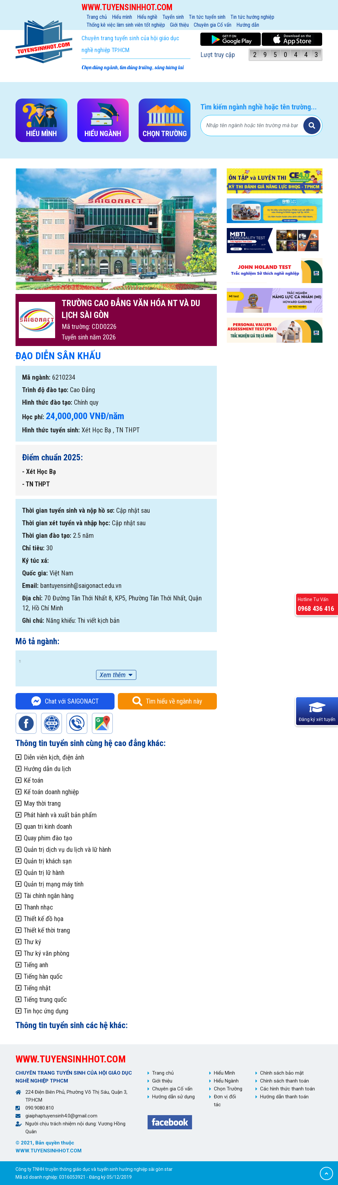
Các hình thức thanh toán (287, 1089)
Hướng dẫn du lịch (47, 769)
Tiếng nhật (37, 988)
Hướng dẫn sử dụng (173, 1097)
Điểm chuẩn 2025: (52, 457)
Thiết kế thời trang (47, 930)
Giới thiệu (179, 25)
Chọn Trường (228, 1089)
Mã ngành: (36, 377)
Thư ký (32, 942)
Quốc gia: (35, 573)
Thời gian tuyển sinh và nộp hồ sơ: (68, 510)
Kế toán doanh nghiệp (51, 792)
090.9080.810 (39, 1108)
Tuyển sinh (173, 17)
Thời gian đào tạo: (46, 535)
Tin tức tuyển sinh (207, 17)
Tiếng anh (36, 965)
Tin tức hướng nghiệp (252, 17)
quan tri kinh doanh (48, 826)
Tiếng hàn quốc (43, 976)
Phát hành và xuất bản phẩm (60, 815)
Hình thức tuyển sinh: (51, 430)
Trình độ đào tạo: (45, 390)
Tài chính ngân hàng (49, 896)
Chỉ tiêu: (33, 548)
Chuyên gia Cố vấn (212, 25)
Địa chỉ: (32, 598)
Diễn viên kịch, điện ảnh (54, 757)
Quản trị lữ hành (44, 873)
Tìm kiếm (312, 125)
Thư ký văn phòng (46, 953)
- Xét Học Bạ (39, 472)
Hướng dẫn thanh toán (284, 1097)
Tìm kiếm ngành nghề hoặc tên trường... (258, 107)
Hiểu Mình (224, 1073)
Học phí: (33, 417)
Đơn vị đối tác (225, 1101)
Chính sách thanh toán (284, 1081)
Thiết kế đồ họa (43, 919)
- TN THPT (36, 484)
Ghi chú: (33, 620)
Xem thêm (113, 675)
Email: (30, 586)
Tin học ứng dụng (46, 1011)
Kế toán (33, 780)
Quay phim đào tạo (48, 838)
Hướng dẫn (247, 25)
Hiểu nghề (147, 17)
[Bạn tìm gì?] (252, 125)
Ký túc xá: (35, 560)
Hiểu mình (122, 17)
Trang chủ (96, 17)
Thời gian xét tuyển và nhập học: (66, 523)
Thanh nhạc (38, 907)
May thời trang (42, 803)
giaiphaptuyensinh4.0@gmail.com (61, 1116)
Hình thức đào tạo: (47, 402)
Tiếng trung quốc (45, 999)
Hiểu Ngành (226, 1081)
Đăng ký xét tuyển (317, 719)
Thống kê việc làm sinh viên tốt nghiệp (125, 25)
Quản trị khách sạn (48, 861)
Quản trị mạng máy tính (54, 884)
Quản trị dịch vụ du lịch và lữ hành (67, 849)
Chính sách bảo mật (282, 1073)
